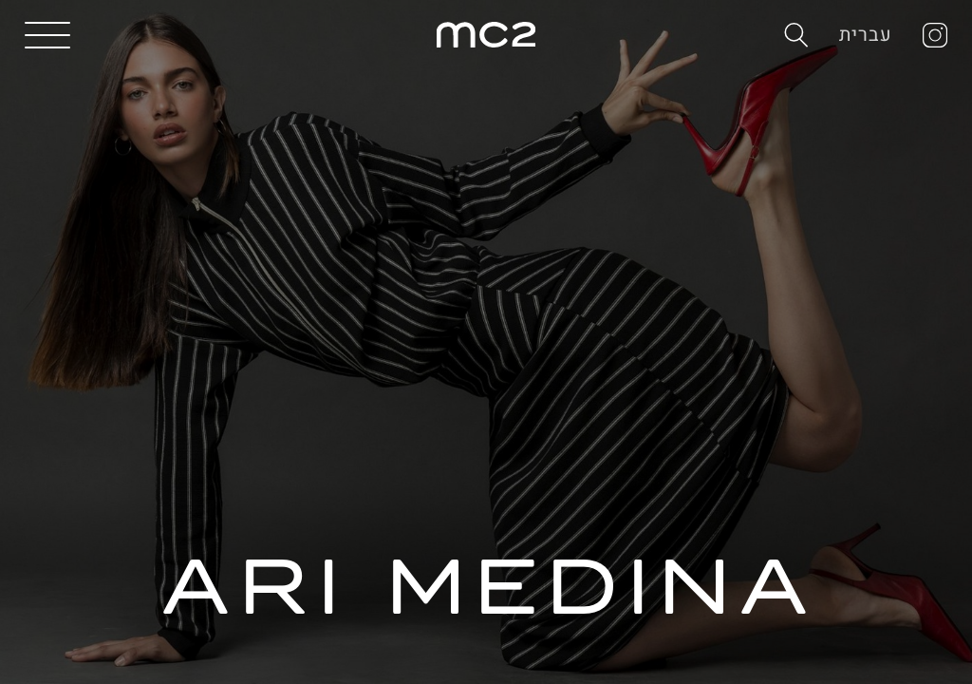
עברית (866, 34)
